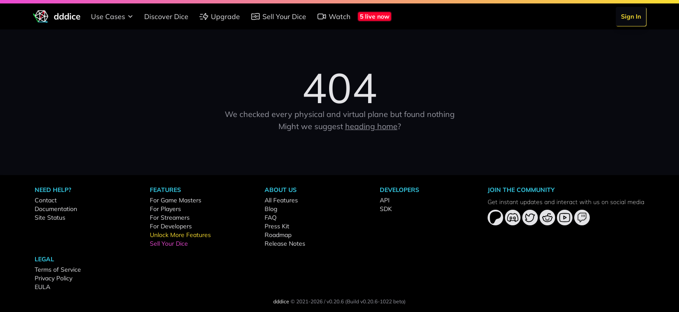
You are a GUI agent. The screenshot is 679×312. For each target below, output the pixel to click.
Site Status (50, 217)
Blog (271, 209)
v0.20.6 (335, 301)
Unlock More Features (180, 235)
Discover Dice (166, 16)
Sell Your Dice (278, 16)
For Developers (171, 226)
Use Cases (113, 16)
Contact (46, 200)
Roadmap (278, 235)
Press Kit (277, 226)
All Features (281, 200)
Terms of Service (58, 269)
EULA (42, 287)
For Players (165, 209)
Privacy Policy (53, 278)
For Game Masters (175, 200)
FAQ (271, 217)
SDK (386, 209)
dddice (281, 301)
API (385, 200)
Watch (333, 16)
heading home (371, 126)
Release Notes (285, 243)
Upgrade (219, 16)
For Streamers (170, 217)
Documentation (56, 209)
